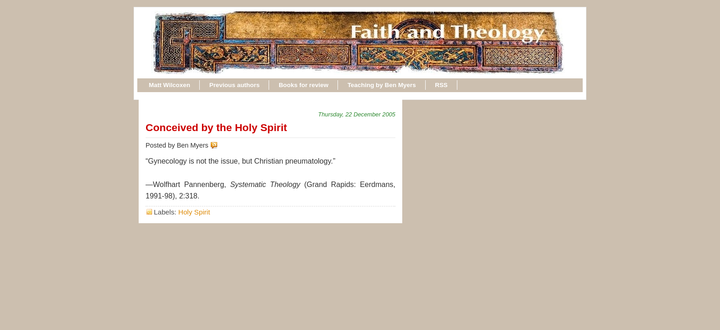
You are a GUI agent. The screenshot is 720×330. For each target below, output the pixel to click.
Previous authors (234, 85)
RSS (441, 85)
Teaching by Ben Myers (382, 85)
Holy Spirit (194, 212)
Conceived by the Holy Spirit (216, 127)
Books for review (303, 85)
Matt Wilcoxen (169, 85)
